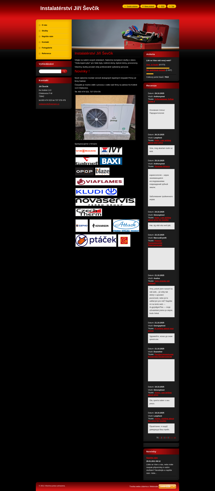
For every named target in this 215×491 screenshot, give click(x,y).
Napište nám (152, 458)
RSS (162, 6)
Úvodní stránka (132, 6)
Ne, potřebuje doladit (155, 70)
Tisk (172, 6)
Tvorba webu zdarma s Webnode (143, 486)
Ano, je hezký (152, 65)
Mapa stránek (149, 6)
